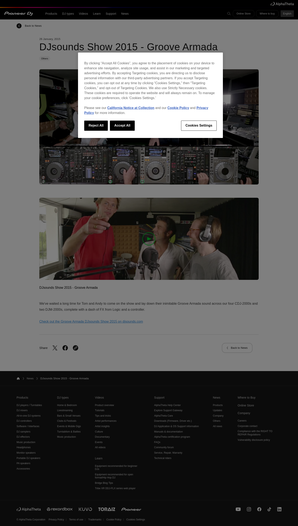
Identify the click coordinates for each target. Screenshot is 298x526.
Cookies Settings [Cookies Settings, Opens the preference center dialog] (198, 125)
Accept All (122, 125)
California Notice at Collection (130, 108)
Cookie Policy (178, 108)
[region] (150, 95)
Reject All (96, 125)
